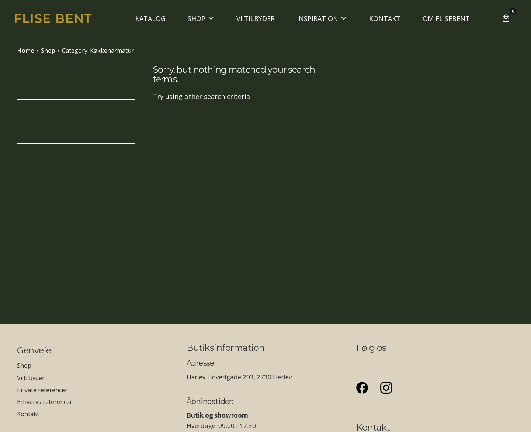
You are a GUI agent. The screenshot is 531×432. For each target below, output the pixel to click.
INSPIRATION (322, 18)
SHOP (201, 18)
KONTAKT (384, 18)
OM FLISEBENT (446, 18)
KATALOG (150, 18)
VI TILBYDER (255, 18)
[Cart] (506, 18)
